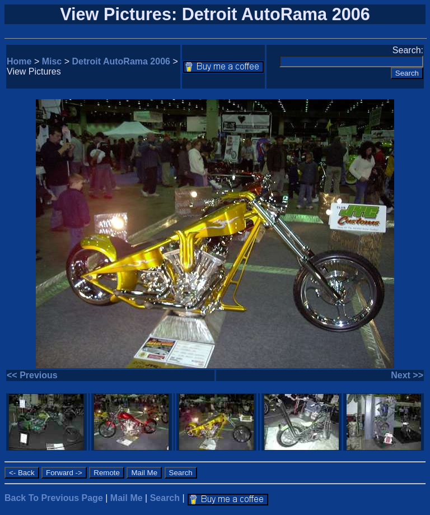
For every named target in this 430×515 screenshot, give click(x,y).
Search (165, 498)
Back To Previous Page (53, 498)
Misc (52, 61)
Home (19, 61)
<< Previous (32, 375)
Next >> (407, 375)
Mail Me (126, 498)
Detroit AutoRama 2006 (121, 61)
